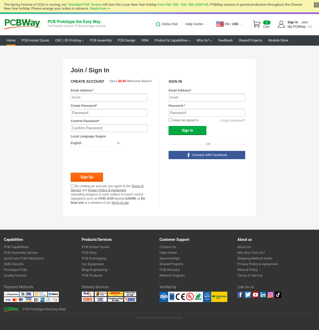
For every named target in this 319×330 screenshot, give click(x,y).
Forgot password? (232, 120)
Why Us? (204, 40)
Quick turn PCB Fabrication (24, 258)
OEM (145, 40)
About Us (244, 247)
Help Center (195, 24)
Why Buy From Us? (251, 253)
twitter (248, 295)
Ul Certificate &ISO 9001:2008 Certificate (185, 297)
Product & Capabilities (173, 40)
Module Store (278, 40)
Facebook (240, 295)
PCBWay (22, 24)
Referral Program (172, 275)
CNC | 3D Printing (69, 40)
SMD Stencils (14, 264)
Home (11, 40)
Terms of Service (250, 275)
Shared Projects (250, 40)
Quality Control (15, 275)
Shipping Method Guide (254, 258)
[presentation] (110, 160)
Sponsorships (170, 258)
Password (177, 106)
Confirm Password (85, 121)
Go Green (219, 297)
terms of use (120, 203)
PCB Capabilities (16, 247)
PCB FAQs (89, 253)
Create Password (84, 106)
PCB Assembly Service (21, 253)
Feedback (225, 40)
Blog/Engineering (94, 270)
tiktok (278, 295)
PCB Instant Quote (35, 40)
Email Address (82, 90)
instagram (270, 295)
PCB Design (126, 40)
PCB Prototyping (94, 258)
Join (304, 22)
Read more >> (100, 8)
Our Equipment (93, 264)
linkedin (263, 295)
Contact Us (168, 247)
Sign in (293, 22)
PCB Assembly (101, 40)
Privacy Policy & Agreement (107, 190)
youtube (255, 295)
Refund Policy (247, 270)
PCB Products (92, 275)
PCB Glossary (170, 270)
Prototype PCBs (15, 270)
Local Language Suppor (88, 136)
